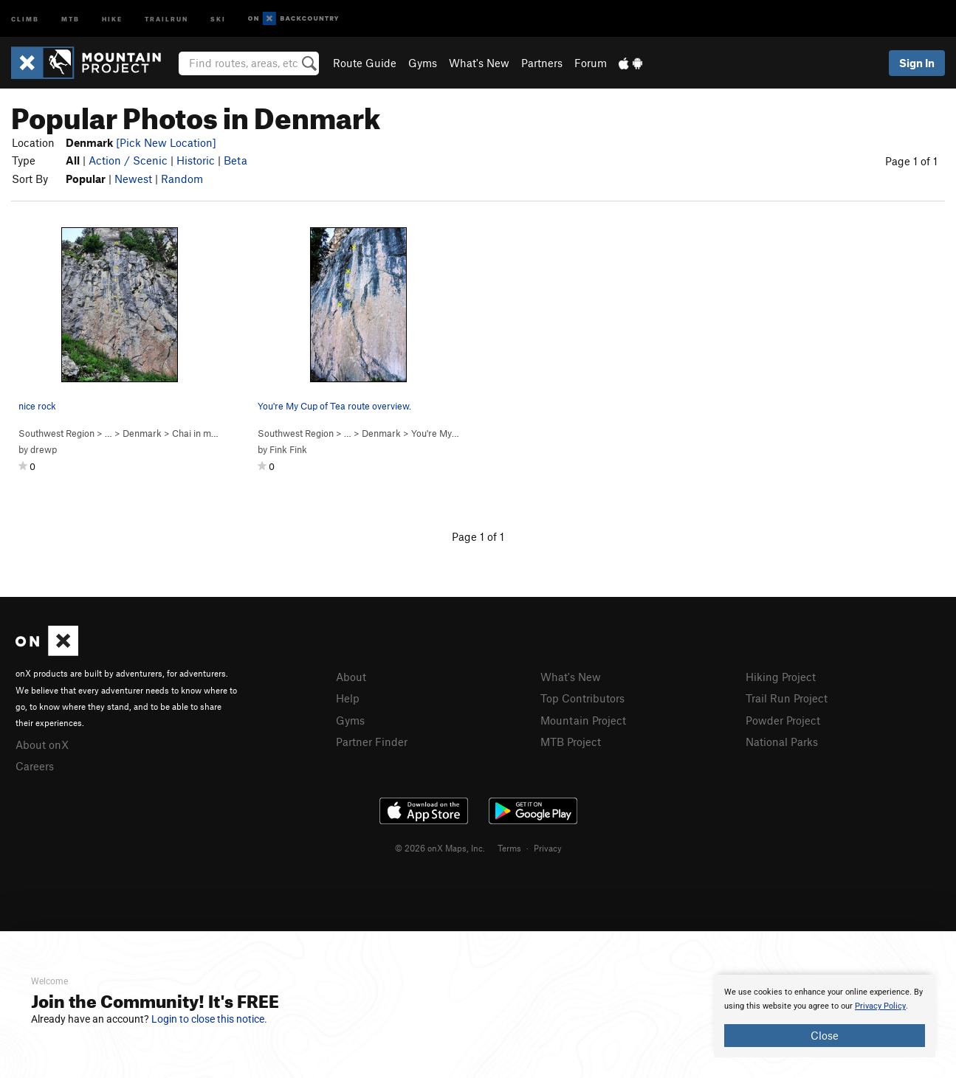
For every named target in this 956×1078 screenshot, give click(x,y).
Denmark (142, 433)
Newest (133, 178)
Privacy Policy (880, 1006)
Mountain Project (583, 720)
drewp (43, 449)
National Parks (782, 741)
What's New (479, 62)
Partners (542, 62)
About (351, 676)
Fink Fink (288, 449)
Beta (235, 160)
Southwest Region (56, 433)
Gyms (422, 62)
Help (348, 698)
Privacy (548, 848)
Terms (509, 848)
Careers (35, 766)
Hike (112, 18)
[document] (824, 1016)
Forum (590, 62)
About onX (42, 744)
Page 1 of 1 (911, 160)
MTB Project (570, 741)
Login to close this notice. (209, 1019)
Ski (218, 18)
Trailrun (166, 18)
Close (825, 1035)
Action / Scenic (128, 160)
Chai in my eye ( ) (217, 433)
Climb (25, 18)
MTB (70, 18)
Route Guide (364, 62)
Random (182, 178)
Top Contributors (582, 698)
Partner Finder (371, 741)
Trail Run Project (787, 698)
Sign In (917, 62)
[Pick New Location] (166, 142)
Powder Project (783, 720)
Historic (195, 160)
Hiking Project (781, 676)
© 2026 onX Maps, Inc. (440, 848)
